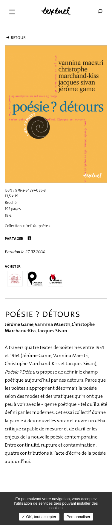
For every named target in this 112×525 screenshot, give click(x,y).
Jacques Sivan (52, 330)
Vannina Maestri (52, 324)
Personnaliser (78, 517)
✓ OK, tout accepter (39, 517)
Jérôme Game (19, 324)
